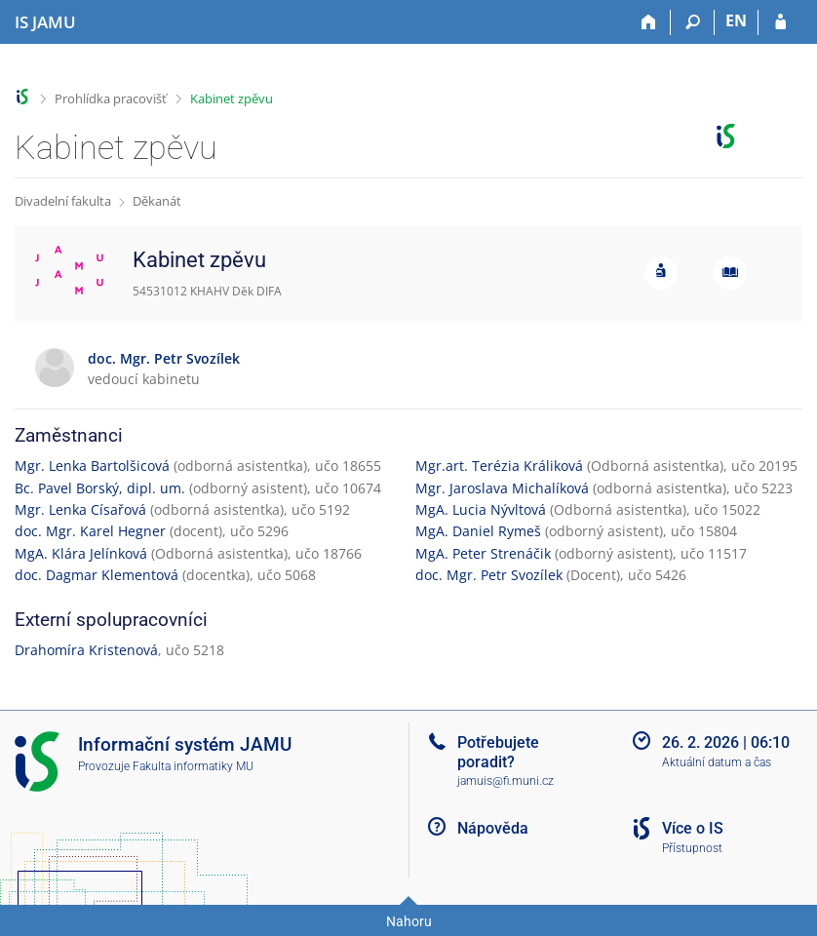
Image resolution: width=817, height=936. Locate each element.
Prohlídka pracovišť (111, 98)
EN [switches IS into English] (736, 20)
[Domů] (649, 22)
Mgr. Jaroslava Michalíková (502, 488)
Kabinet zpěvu (231, 98)
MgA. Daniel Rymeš (478, 531)
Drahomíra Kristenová (86, 650)
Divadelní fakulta (63, 201)
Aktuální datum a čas (716, 762)
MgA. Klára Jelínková (81, 553)
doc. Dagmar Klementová (96, 575)
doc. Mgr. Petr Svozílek (489, 575)
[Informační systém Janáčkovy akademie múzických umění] (45, 22)
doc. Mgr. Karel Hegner (90, 531)
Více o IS (692, 828)
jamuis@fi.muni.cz (505, 781)
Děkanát (157, 201)
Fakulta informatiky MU (193, 766)
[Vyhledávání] (693, 22)
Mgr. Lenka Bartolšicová (92, 465)
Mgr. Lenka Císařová (80, 509)
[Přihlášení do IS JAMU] (780, 22)
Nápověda (492, 828)
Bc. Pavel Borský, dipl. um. (100, 488)
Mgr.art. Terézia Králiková (499, 465)
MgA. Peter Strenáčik (483, 553)
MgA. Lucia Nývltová (480, 509)
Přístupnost (692, 848)
